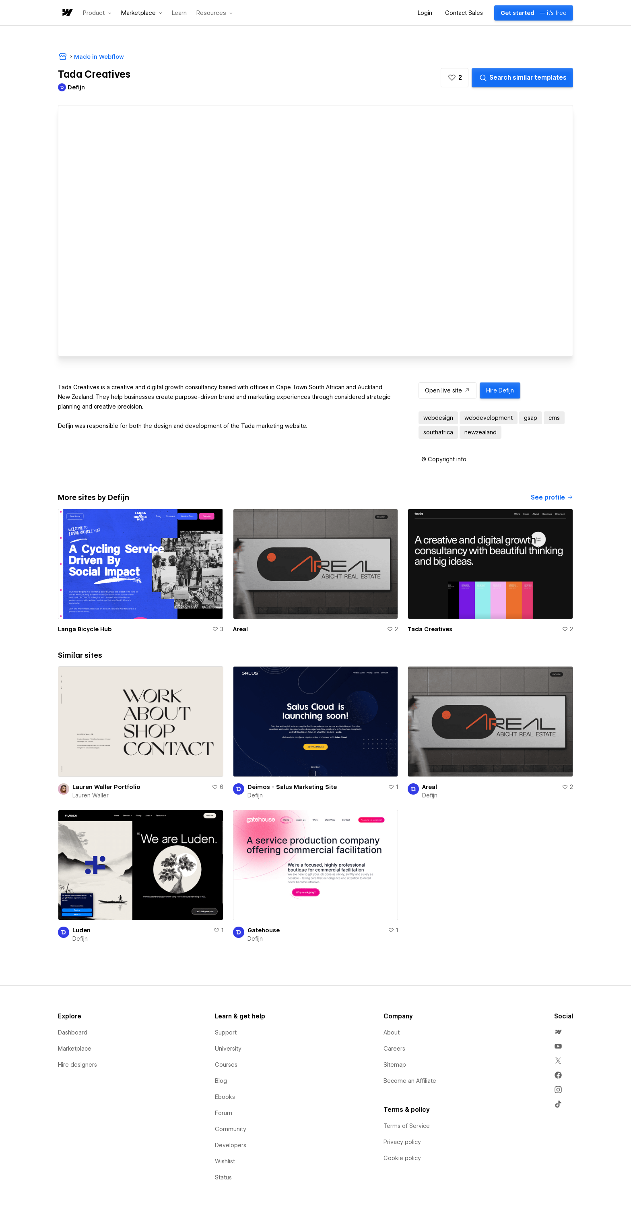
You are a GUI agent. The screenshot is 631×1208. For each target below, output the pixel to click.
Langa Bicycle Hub (85, 629)
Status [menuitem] (223, 1177)
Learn (179, 13)
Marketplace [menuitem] (74, 1048)
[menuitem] (558, 1032)
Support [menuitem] (226, 1032)
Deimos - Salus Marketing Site (292, 787)
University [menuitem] (228, 1048)
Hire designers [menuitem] (77, 1064)
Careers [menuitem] (394, 1048)
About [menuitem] (392, 1032)
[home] (66, 13)
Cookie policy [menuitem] (402, 1158)
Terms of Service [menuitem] (407, 1126)
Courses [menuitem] (226, 1064)
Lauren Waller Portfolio (106, 787)
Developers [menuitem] (230, 1145)
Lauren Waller (90, 795)
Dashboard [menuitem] (72, 1032)
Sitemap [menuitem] (395, 1064)
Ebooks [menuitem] (225, 1097)
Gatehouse (263, 930)
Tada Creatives (430, 629)
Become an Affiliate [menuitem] (410, 1081)
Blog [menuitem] (221, 1081)
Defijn (255, 795)
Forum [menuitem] (223, 1113)
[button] (97, 13)
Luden (81, 930)
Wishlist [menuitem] (225, 1161)
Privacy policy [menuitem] (402, 1142)
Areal (240, 629)
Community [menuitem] (230, 1129)
